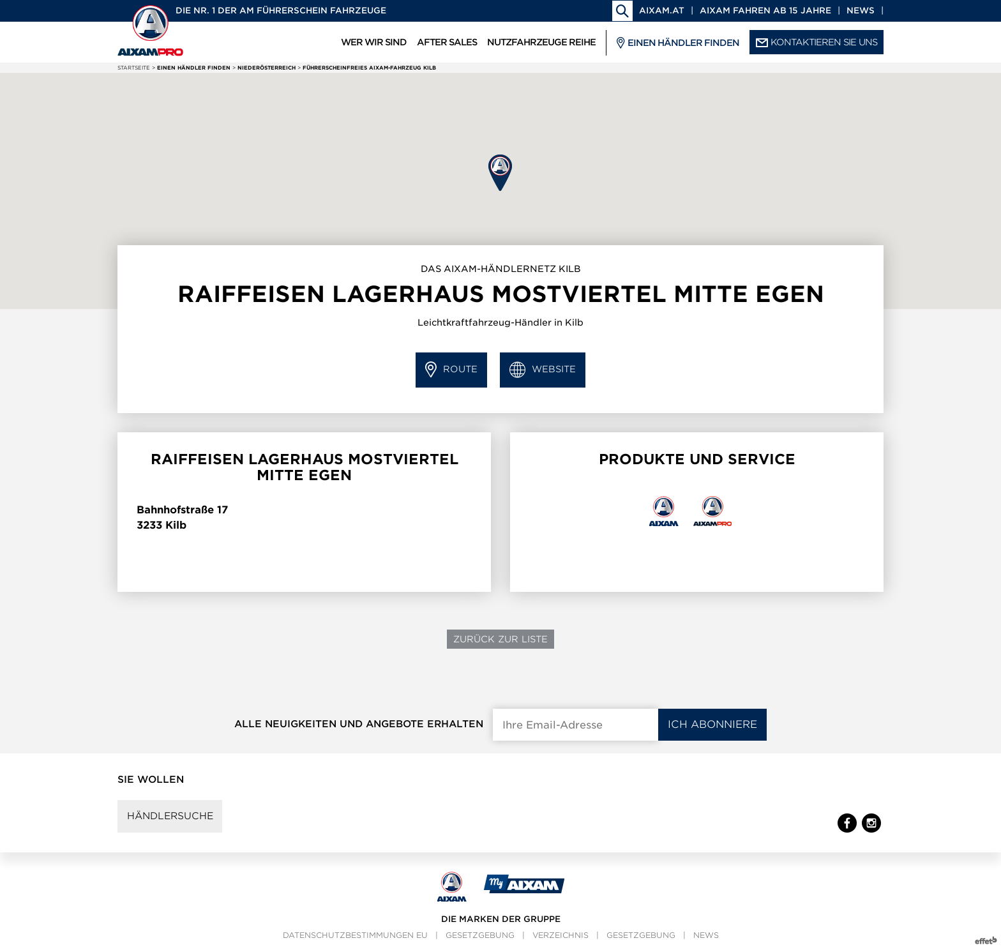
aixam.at (661, 10)
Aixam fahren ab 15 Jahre (765, 10)
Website (542, 370)
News (861, 10)
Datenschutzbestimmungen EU (355, 936)
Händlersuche (170, 816)
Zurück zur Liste (500, 639)
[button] (500, 173)
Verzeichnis (560, 936)
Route (451, 370)
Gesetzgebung (480, 936)
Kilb (175, 525)
